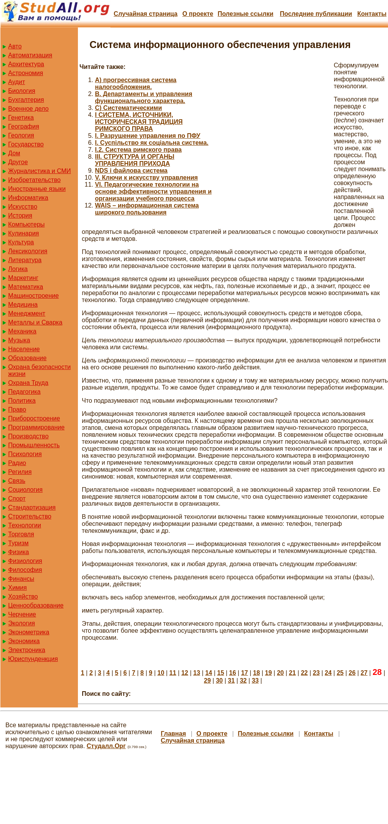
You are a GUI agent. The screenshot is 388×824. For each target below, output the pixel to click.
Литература (24, 260)
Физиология (25, 561)
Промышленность (34, 445)
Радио (17, 463)
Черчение (22, 614)
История (20, 215)
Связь (16, 480)
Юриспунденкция (33, 659)
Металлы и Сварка (35, 322)
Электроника (26, 650)
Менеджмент (26, 313)
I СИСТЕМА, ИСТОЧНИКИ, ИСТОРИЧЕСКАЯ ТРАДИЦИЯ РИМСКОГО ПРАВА (139, 122)
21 (292, 673)
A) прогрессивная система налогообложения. (135, 83)
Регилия (20, 472)
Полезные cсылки (245, 13)
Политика (22, 400)
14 (208, 673)
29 (207, 680)
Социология (25, 489)
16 (232, 673)
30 (219, 680)
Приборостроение (34, 418)
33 (255, 680)
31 (231, 680)
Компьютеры (26, 224)
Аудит (16, 82)
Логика (18, 269)
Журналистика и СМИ (39, 171)
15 (220, 673)
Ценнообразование (36, 605)
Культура (21, 242)
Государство (26, 144)
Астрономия (25, 73)
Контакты (371, 13)
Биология (21, 91)
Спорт (17, 498)
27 (363, 673)
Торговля (21, 534)
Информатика (28, 197)
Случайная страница (146, 13)
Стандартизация (31, 507)
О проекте (197, 13)
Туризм (18, 543)
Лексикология (27, 251)
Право (17, 409)
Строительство (29, 516)
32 (243, 680)
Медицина (23, 304)
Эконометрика (28, 632)
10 (160, 673)
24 (328, 673)
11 (172, 673)
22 (304, 673)
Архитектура (26, 64)
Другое (18, 162)
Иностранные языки (37, 188)
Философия (25, 569)
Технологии (24, 525)
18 (256, 673)
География (23, 126)
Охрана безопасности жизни (39, 370)
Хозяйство (23, 596)
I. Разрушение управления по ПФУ (147, 135)
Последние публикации (316, 13)
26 (352, 673)
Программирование (36, 427)
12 (184, 673)
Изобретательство (34, 180)
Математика (25, 286)
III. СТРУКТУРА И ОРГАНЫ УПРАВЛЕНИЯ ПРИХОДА (134, 160)
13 (196, 673)
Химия (17, 587)
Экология (21, 623)
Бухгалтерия (26, 99)
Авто (15, 46)
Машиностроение (33, 295)
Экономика (24, 641)
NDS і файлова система (131, 170)
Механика (22, 331)
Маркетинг (23, 278)
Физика (18, 552)
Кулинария (23, 233)
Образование (27, 358)
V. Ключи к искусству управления (146, 177)
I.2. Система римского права (138, 149)
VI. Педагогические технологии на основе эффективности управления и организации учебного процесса (153, 191)
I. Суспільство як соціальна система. (152, 142)
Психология (25, 454)
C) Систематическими (128, 108)
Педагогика (24, 391)
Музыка (19, 340)
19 (268, 673)
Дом (14, 153)
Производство (28, 436)
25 (340, 673)
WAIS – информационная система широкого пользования (147, 209)
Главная (173, 733)
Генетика (21, 117)
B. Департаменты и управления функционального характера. (143, 97)
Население (24, 349)
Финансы (21, 578)
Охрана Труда (28, 382)
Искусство (22, 206)
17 (244, 673)
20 (280, 673)
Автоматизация (30, 55)
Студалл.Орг (106, 746)
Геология (21, 135)
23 (316, 673)
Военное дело (28, 108)
